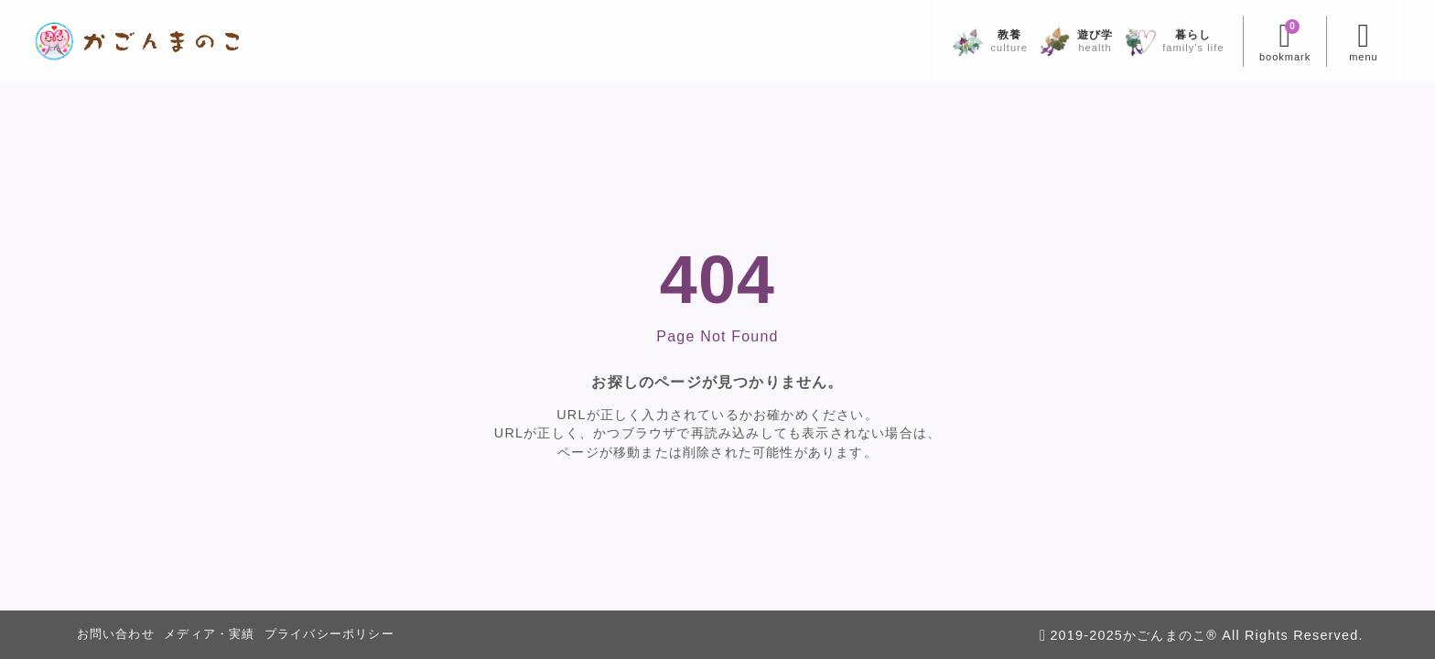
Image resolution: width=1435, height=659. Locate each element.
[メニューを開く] (1326, 41)
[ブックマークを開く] (1247, 41)
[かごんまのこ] (174, 41)
